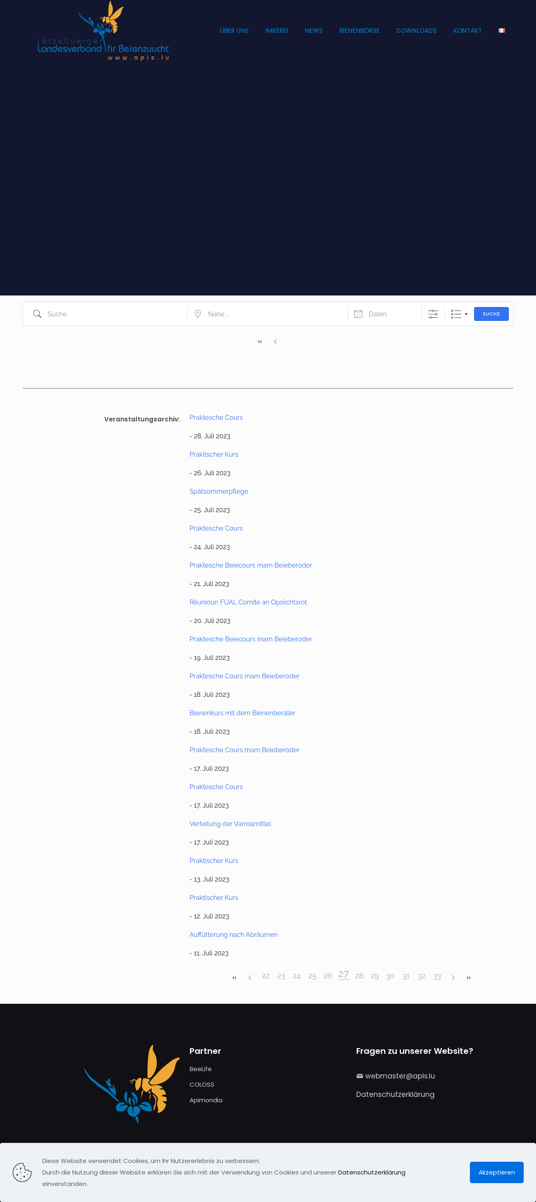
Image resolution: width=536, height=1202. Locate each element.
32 (422, 975)
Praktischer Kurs (214, 454)
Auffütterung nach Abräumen (234, 935)
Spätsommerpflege (219, 491)
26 (328, 975)
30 (390, 975)
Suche (491, 314)
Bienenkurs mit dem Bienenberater (242, 713)
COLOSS (202, 1084)
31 (406, 975)
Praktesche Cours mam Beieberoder (245, 676)
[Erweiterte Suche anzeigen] (433, 314)
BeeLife (201, 1069)
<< (260, 342)
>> (468, 978)
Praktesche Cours (216, 417)
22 (266, 975)
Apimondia (206, 1100)
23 (281, 975)
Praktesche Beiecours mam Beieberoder (251, 565)
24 (297, 975)
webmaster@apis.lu (400, 1076)
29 (375, 975)
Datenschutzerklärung (395, 1094)
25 (312, 975)
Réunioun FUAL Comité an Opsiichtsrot (248, 602)
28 (359, 975)
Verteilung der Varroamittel (230, 824)
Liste (456, 314)
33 (437, 975)
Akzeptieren (497, 1172)
